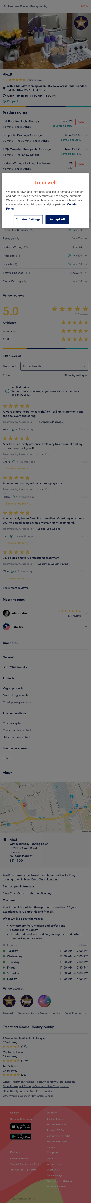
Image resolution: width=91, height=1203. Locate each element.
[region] (45, 200)
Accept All (57, 219)
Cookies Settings (28, 219)
